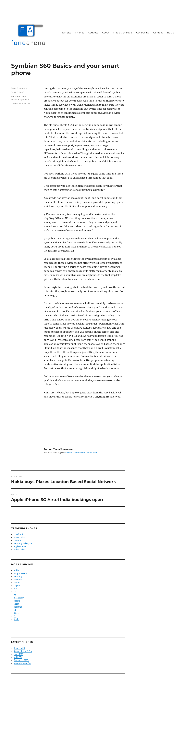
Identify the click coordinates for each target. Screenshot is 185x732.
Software (15, 99)
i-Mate (17, 582)
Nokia (16, 570)
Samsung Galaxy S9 (23, 543)
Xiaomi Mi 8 (19, 537)
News (23, 96)
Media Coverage (122, 32)
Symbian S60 (25, 103)
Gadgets (93, 32)
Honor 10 (18, 540)
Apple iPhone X (20, 546)
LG (15, 592)
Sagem (17, 601)
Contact (158, 32)
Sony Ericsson (20, 573)
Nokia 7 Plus (19, 549)
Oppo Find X (19, 648)
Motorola (18, 579)
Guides (14, 103)
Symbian (24, 99)
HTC (16, 588)
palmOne (18, 607)
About (105, 32)
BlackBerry (19, 598)
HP (15, 610)
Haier (16, 604)
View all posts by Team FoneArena (81, 453)
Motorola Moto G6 (22, 663)
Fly (15, 616)
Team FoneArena (19, 88)
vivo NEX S (18, 654)
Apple (16, 619)
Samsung (18, 576)
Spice (16, 613)
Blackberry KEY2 (21, 660)
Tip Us (170, 32)
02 (15, 595)
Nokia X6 (18, 657)
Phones (79, 32)
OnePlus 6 (18, 534)
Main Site (66, 32)
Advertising (142, 32)
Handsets (15, 96)
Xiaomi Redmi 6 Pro (23, 651)
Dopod (17, 585)
